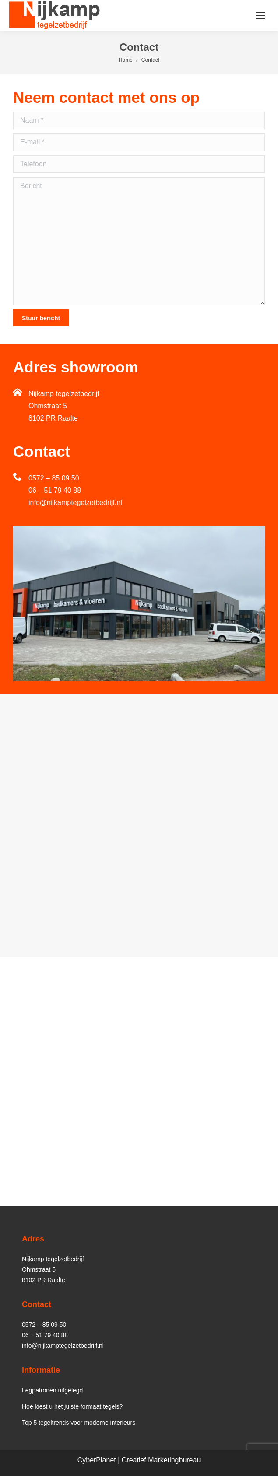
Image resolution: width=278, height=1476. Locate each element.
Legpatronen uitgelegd (52, 1390)
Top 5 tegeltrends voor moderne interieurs (78, 1422)
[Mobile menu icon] (260, 15)
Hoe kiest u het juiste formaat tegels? (72, 1406)
